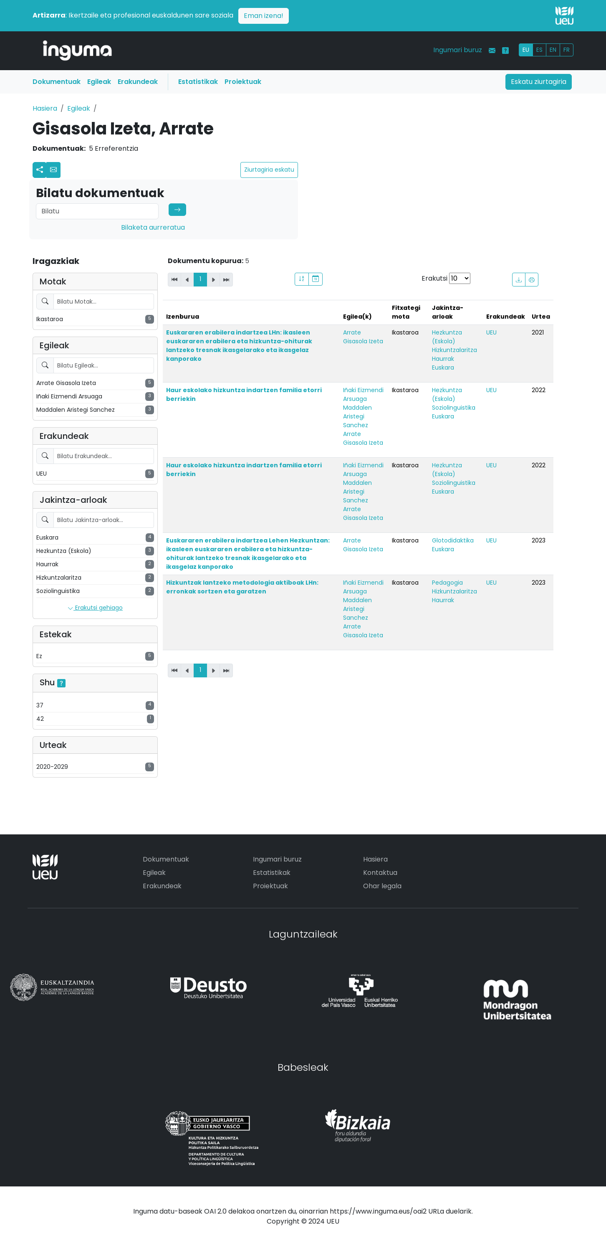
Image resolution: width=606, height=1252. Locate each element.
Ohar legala (382, 886)
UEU (491, 332)
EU (526, 50)
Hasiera (45, 108)
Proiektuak (243, 81)
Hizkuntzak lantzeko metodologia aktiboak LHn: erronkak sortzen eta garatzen (242, 587)
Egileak (99, 81)
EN (553, 50)
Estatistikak (198, 81)
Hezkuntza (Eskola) (447, 336)
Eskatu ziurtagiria (538, 81)
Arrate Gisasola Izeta (363, 336)
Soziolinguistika (453, 407)
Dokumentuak (57, 81)
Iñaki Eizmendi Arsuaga (363, 394)
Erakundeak (138, 81)
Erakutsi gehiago (95, 608)
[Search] (97, 211)
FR (566, 50)
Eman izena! (263, 15)
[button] (53, 170)
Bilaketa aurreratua (153, 227)
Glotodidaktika (453, 540)
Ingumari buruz (457, 50)
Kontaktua (380, 872)
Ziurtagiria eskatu (269, 169)
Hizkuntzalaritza (454, 350)
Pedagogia (447, 582)
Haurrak (443, 359)
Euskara (443, 367)
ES (539, 50)
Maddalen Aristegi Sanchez (357, 416)
